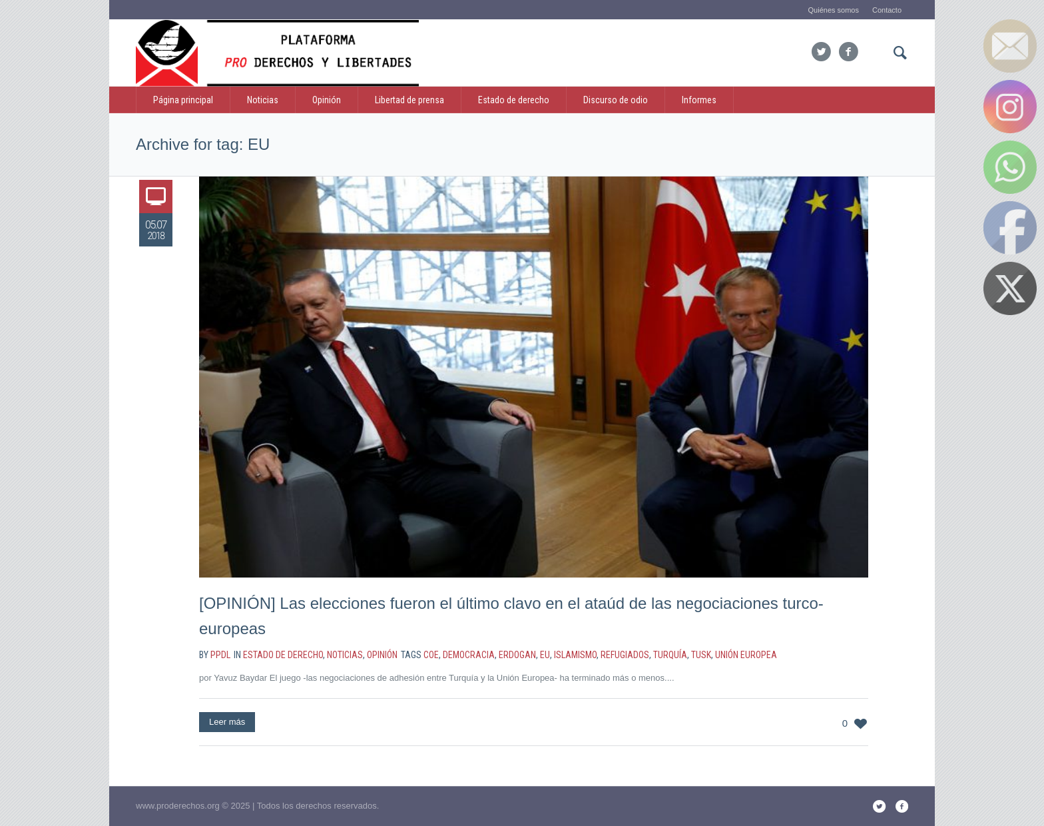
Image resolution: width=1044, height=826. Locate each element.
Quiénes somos (833, 10)
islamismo (575, 654)
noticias (345, 654)
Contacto (887, 10)
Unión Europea (746, 654)
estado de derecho (283, 654)
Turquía (670, 654)
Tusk (701, 654)
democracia (469, 654)
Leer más (227, 722)
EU (545, 654)
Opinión (382, 654)
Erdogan (517, 654)
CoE (431, 654)
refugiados (625, 654)
